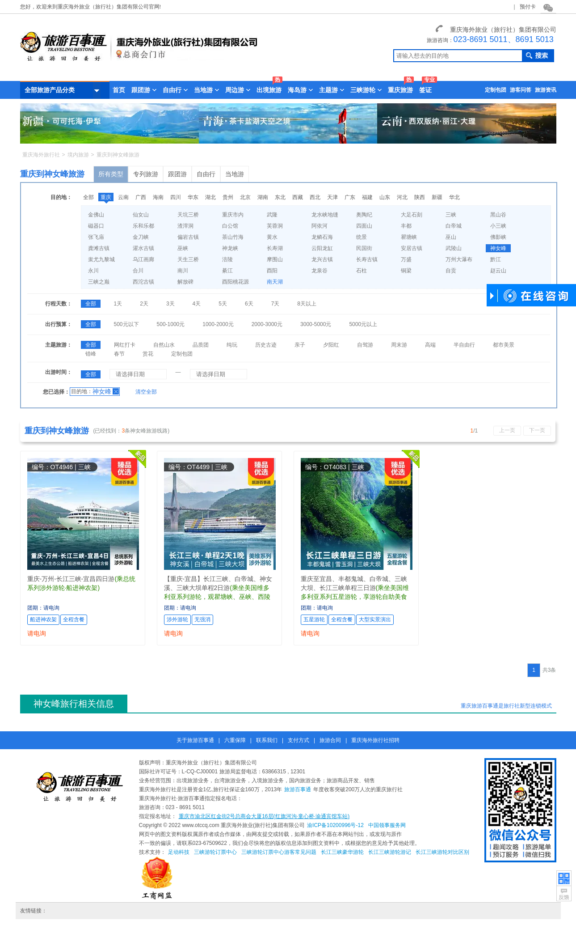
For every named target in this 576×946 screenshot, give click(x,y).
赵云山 (498, 270)
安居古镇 (411, 248)
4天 (197, 304)
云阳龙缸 (322, 248)
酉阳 (272, 270)
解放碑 (185, 282)
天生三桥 (188, 259)
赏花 (148, 354)
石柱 (361, 270)
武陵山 (454, 248)
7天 (275, 304)
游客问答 (520, 90)
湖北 (210, 197)
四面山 (364, 226)
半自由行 (464, 345)
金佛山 (96, 215)
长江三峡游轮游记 (389, 852)
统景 (361, 237)
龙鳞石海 (322, 237)
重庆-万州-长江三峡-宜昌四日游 (71, 578)
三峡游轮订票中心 (215, 852)
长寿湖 (275, 248)
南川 (182, 270)
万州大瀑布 (459, 259)
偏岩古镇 (188, 237)
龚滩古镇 (98, 248)
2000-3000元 (267, 324)
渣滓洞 (185, 226)
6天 (249, 304)
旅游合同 (330, 740)
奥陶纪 (364, 215)
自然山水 (164, 345)
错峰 (90, 354)
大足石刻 (411, 215)
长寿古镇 (367, 259)
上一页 (507, 430)
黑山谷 (498, 215)
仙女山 (141, 215)
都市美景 (503, 345)
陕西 (419, 197)
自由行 (206, 174)
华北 (454, 197)
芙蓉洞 (275, 226)
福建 (367, 197)
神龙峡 (230, 248)
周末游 (399, 345)
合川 (138, 270)
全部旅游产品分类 (63, 90)
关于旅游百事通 (195, 740)
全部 (88, 197)
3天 (170, 304)
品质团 (201, 345)
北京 (245, 197)
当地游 (234, 174)
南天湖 (275, 282)
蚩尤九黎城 (101, 259)
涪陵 (227, 259)
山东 (384, 197)
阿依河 (319, 226)
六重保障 (235, 740)
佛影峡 (498, 237)
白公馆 (230, 226)
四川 (175, 197)
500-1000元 (171, 324)
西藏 (297, 197)
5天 (223, 304)
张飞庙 (96, 237)
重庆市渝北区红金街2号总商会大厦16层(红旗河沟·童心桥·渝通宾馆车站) (264, 816)
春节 (119, 354)
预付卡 (528, 7)
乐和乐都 (143, 226)
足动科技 (178, 852)
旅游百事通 (297, 789)
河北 (402, 197)
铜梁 (406, 270)
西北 (315, 197)
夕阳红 (331, 345)
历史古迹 (266, 345)
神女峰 (498, 248)
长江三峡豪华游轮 (342, 852)
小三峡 (498, 226)
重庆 (106, 197)
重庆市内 (233, 215)
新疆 (437, 197)
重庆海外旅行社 (41, 155)
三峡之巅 (98, 282)
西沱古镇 (143, 282)
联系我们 (266, 740)
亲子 (299, 345)
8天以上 (306, 304)
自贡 (451, 270)
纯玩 (232, 345)
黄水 (272, 237)
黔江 (495, 259)
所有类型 (110, 174)
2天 (144, 304)
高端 (430, 345)
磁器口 (96, 226)
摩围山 (275, 259)
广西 (140, 197)
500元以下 (126, 324)
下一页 (537, 430)
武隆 (272, 215)
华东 (193, 197)
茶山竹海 (233, 237)
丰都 (406, 226)
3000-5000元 (315, 324)
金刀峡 (141, 237)
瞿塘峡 (409, 237)
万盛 (406, 259)
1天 (118, 304)
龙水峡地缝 (324, 215)
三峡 (451, 215)
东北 (280, 197)
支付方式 (298, 740)
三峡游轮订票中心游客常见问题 (278, 852)
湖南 (262, 197)
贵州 (228, 197)
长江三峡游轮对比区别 (442, 852)
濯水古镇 (143, 248)
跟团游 (177, 174)
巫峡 (182, 248)
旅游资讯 (545, 90)
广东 (350, 197)
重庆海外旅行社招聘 (375, 740)
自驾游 (365, 345)
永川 (93, 270)
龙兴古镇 (322, 259)
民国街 (364, 248)
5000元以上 (363, 324)
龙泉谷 (319, 270)
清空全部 (146, 392)
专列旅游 (145, 174)
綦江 (227, 270)
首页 (119, 89)
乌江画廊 (143, 259)
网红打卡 (124, 345)
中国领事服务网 (387, 825)
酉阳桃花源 (235, 282)
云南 (123, 197)
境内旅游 (78, 155)
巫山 (451, 237)
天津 (332, 197)
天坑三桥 (188, 215)
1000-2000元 (217, 324)
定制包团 (495, 90)
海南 (158, 197)
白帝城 (454, 226)
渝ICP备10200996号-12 (335, 825)
